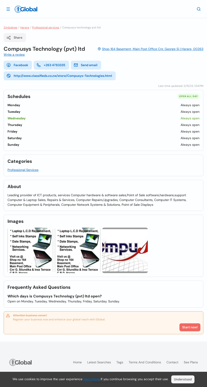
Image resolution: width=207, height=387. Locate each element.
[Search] (198, 8)
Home (77, 362)
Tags (119, 362)
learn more (91, 379)
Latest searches (99, 362)
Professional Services (23, 170)
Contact (172, 362)
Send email (85, 65)
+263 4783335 (50, 65)
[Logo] (26, 9)
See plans (191, 362)
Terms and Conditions (145, 362)
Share (14, 37)
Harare (24, 27)
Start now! (190, 327)
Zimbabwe (10, 27)
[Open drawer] (8, 8)
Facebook (17, 65)
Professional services (45, 27)
